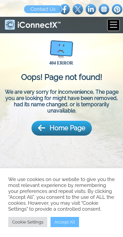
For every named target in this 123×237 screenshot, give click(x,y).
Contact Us (43, 9)
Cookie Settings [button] (27, 222)
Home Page (61, 128)
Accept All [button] (64, 222)
